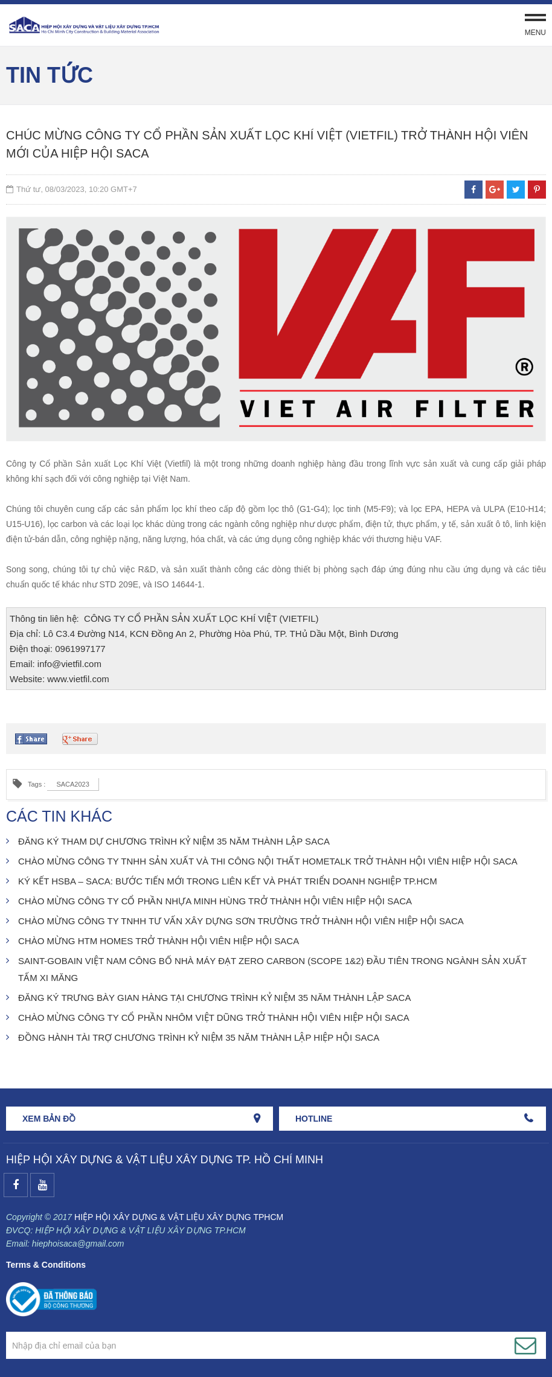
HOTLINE (313, 1118)
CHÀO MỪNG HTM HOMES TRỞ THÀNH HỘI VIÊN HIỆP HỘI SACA (158, 941)
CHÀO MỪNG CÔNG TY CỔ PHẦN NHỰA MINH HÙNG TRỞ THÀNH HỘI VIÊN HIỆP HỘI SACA (215, 901)
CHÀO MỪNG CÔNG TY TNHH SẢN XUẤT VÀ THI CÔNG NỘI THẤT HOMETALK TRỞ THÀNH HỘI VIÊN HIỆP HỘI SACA (268, 861)
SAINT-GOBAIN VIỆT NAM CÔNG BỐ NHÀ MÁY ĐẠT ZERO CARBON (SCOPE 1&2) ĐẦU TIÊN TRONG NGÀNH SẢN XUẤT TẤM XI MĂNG (272, 969)
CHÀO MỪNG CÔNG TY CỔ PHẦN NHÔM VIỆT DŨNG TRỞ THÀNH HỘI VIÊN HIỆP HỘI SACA (213, 1017)
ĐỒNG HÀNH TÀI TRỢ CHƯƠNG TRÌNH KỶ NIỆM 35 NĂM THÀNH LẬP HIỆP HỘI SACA (198, 1037)
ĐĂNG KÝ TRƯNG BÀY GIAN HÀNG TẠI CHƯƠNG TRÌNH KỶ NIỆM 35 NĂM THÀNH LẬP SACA (214, 997)
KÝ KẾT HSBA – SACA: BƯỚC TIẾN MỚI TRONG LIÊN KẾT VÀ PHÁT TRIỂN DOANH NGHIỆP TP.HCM (227, 881)
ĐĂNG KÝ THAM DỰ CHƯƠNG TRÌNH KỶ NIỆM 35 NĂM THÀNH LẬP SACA (174, 841)
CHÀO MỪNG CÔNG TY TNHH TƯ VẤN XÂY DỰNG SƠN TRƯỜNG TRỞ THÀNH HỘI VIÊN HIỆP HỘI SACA (241, 921)
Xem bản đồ (48, 1118)
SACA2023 (72, 784)
